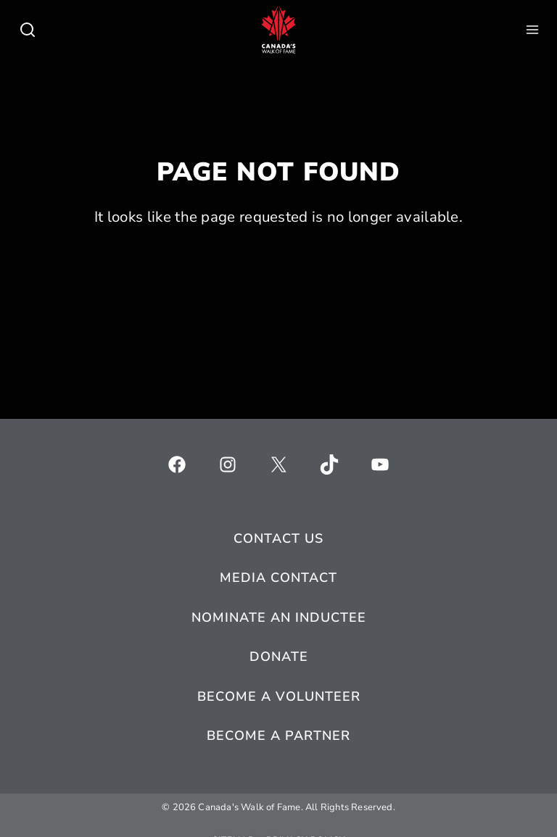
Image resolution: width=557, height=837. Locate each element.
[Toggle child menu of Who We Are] (28, 30)
